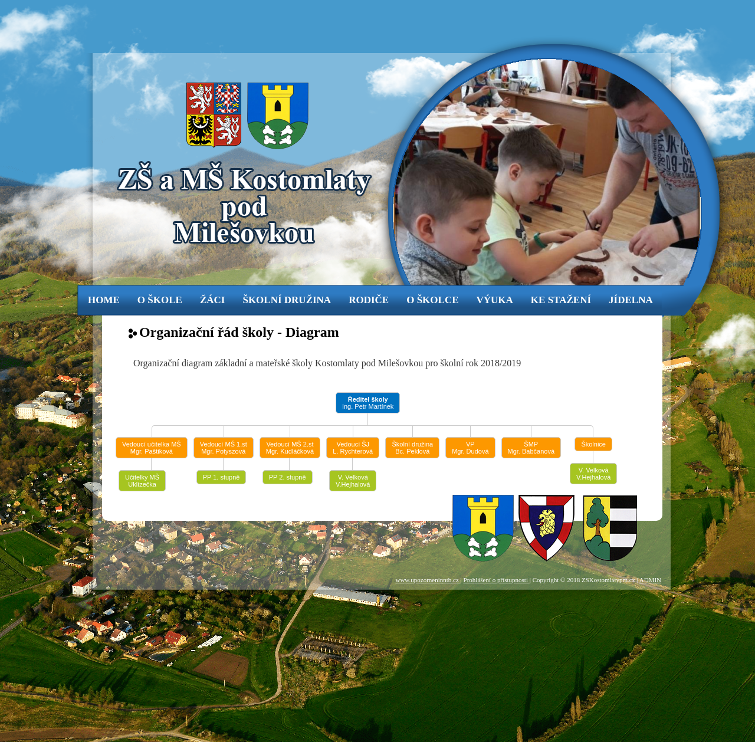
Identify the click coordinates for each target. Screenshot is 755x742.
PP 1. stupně (221, 477)
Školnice (593, 444)
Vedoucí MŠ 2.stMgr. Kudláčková (290, 448)
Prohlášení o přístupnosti (497, 579)
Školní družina (286, 300)
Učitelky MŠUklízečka (142, 481)
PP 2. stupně (287, 477)
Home (104, 300)
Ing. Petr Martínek (367, 403)
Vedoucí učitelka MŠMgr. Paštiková (151, 448)
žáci (212, 300)
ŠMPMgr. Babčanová (531, 448)
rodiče (369, 300)
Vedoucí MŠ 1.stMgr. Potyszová (223, 448)
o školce (432, 300)
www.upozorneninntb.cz (427, 579)
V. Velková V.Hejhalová (353, 481)
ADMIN (650, 579)
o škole (159, 300)
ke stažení (561, 300)
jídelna (631, 300)
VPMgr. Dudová (470, 448)
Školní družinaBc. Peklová (412, 448)
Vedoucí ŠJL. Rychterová (353, 448)
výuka (495, 300)
